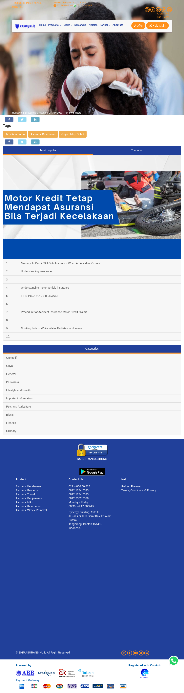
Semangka (80, 25)
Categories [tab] (92, 348)
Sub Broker (163, 17)
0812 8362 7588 (79, 498)
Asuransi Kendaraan (28, 486)
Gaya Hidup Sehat (72, 134)
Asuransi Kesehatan (43, 134)
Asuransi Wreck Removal (31, 510)
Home (42, 25)
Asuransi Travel (25, 494)
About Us (117, 25)
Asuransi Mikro (25, 502)
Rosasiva (17, 112)
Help (124, 479)
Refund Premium (131, 486)
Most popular (48, 150)
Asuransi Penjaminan (29, 498)
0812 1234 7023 (84, 5)
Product (21, 479)
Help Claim (157, 25)
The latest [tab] (137, 150)
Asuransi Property (27, 490)
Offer (138, 25)
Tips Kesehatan (15, 134)
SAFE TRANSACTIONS (92, 459)
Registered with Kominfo (145, 665)
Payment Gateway (27, 680)
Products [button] (54, 25)
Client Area (163, 13)
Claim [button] (68, 25)
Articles (93, 25)
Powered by (23, 665)
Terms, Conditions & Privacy (138, 490)
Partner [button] (105, 25)
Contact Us (76, 479)
